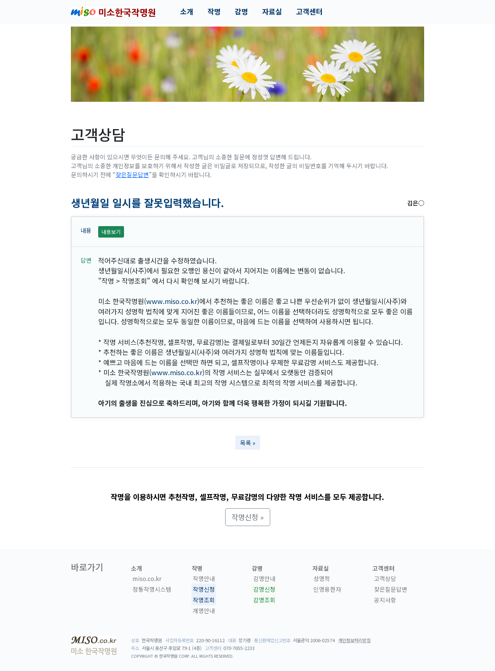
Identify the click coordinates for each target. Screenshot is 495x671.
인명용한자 (327, 589)
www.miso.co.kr (171, 301)
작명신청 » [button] (247, 517)
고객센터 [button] (309, 11)
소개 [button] (186, 11)
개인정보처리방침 (354, 640)
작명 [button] (214, 11)
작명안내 (204, 578)
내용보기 (111, 231)
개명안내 (204, 610)
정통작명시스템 (152, 589)
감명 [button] (241, 11)
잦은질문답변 (132, 174)
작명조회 (204, 599)
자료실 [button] (272, 11)
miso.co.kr (147, 578)
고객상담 (385, 578)
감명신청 (264, 589)
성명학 (321, 578)
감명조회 (264, 599)
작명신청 (204, 589)
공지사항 (385, 599)
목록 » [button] (247, 442)
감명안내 (264, 578)
